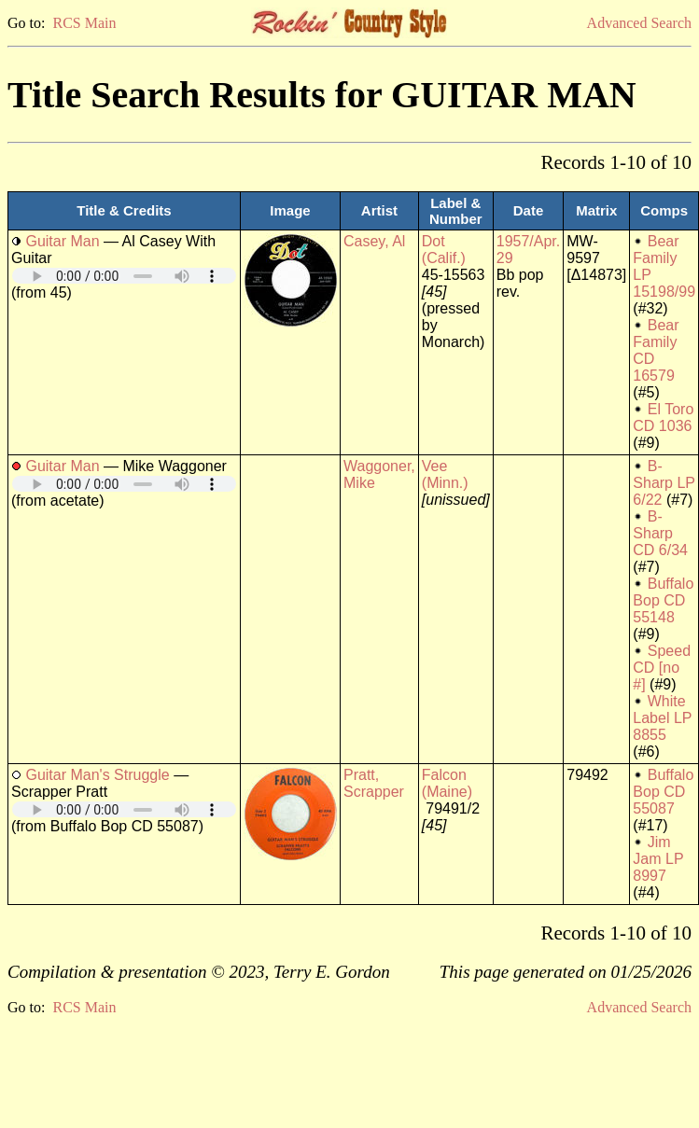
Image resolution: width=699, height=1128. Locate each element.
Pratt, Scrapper (373, 783)
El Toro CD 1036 (663, 417)
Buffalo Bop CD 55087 (663, 791)
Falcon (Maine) (447, 783)
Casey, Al (374, 241)
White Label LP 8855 (662, 718)
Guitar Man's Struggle (97, 775)
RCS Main (84, 23)
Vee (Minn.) (445, 474)
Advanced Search (639, 23)
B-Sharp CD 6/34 (660, 533)
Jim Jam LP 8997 (658, 859)
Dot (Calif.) (444, 249)
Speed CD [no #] (662, 667)
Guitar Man (62, 241)
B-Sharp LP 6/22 (663, 483)
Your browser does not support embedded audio (124, 276)
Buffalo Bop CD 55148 (663, 600)
